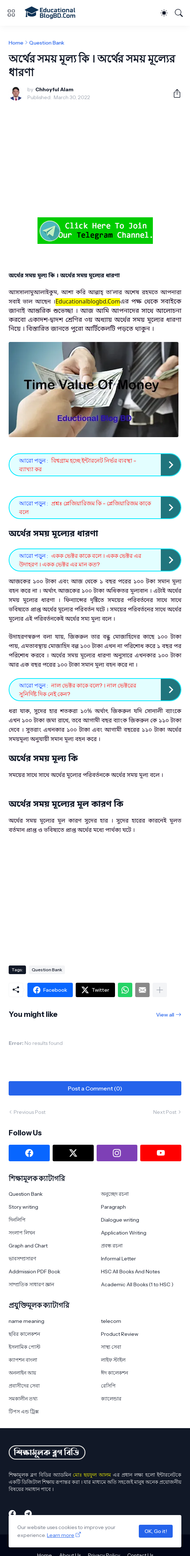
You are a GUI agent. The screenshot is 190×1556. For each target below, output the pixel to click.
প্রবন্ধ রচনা (112, 1245)
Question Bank (46, 43)
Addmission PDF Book (34, 1271)
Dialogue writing (120, 1220)
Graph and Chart (28, 1245)
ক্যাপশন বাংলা (23, 1360)
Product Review (119, 1334)
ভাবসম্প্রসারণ (22, 1258)
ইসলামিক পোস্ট (24, 1347)
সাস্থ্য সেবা (111, 1347)
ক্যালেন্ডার (111, 1398)
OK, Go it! (156, 1531)
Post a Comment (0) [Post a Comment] (95, 1088)
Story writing (23, 1207)
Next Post (164, 1112)
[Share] (174, 93)
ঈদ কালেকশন (114, 1373)
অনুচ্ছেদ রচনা (115, 1194)
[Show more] (160, 990)
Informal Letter (118, 1258)
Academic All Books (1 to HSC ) (137, 1284)
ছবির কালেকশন (24, 1334)
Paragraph (113, 1207)
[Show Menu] (11, 13)
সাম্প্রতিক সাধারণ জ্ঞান (31, 1284)
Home (16, 43)
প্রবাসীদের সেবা (24, 1386)
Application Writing (123, 1232)
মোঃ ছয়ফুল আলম (92, 1475)
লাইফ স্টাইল (113, 1360)
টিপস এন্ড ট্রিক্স (24, 1411)
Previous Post (29, 1112)
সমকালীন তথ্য (23, 1398)
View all (165, 1014)
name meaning (26, 1321)
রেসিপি (108, 1386)
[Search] (179, 13)
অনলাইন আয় (22, 1373)
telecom (111, 1321)
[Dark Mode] (164, 13)
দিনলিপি (17, 1220)
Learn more (60, 1535)
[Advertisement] (95, 160)
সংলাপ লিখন (22, 1232)
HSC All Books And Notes (130, 1271)
